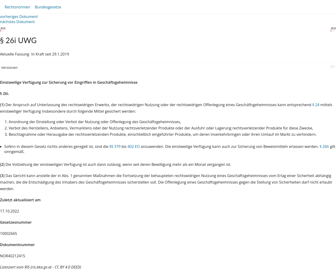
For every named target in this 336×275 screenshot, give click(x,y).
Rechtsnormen (17, 7)
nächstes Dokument (17, 21)
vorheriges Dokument (19, 16)
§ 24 (315, 104)
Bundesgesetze (48, 7)
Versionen (9, 67)
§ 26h (324, 146)
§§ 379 (115, 146)
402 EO (133, 146)
